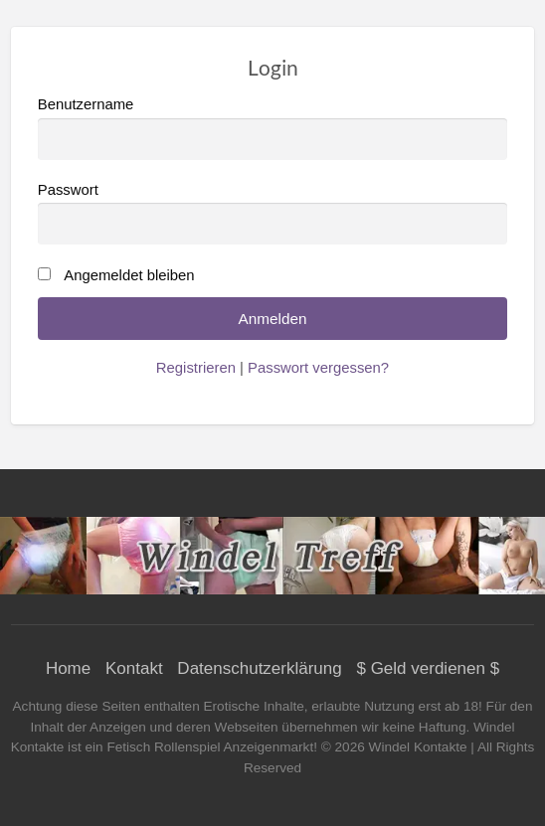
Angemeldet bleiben (129, 275)
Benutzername (273, 127)
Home (68, 668)
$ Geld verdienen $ (427, 668)
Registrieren (196, 368)
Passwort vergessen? (318, 368)
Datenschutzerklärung (259, 668)
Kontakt (134, 668)
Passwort (273, 213)
